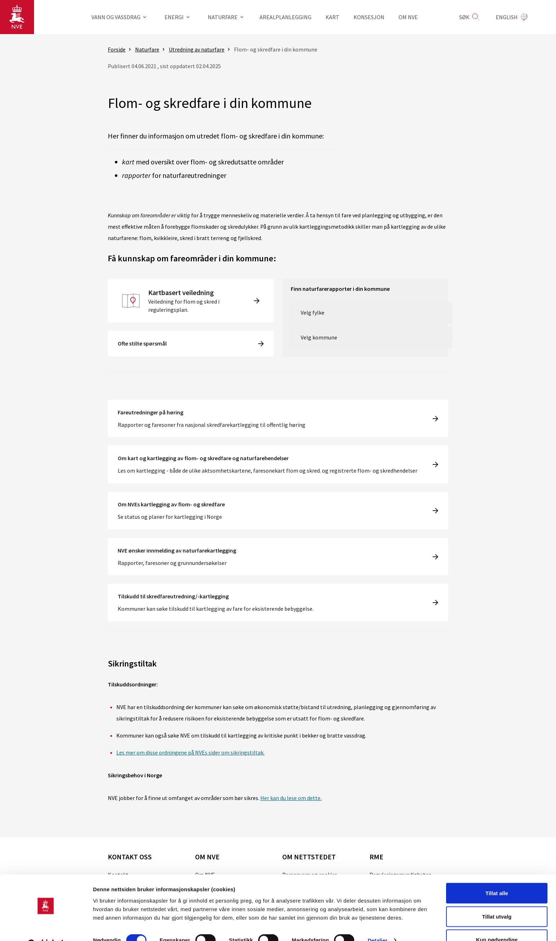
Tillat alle (496, 875)
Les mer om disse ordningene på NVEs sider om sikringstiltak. (190, 752)
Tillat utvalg (496, 899)
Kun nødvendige (497, 922)
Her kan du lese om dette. (291, 797)
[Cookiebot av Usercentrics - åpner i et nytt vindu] (46, 927)
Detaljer (378, 923)
